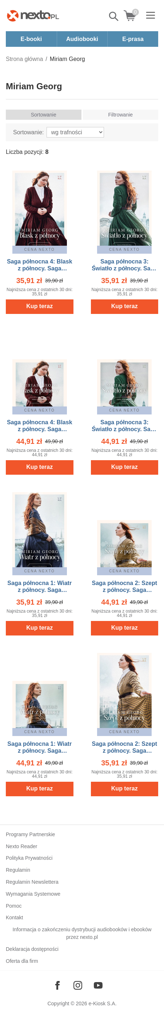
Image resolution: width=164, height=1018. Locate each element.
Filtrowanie (120, 115)
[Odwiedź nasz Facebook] (57, 985)
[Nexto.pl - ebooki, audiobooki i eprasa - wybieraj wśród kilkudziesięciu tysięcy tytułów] (33, 16)
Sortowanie (43, 115)
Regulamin (18, 870)
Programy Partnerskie (30, 834)
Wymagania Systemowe (33, 894)
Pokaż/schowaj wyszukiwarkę (114, 16)
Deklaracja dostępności (32, 949)
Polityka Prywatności (29, 858)
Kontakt (14, 917)
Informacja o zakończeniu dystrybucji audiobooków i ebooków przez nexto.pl (81, 933)
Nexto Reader (21, 846)
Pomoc (14, 906)
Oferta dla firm (22, 961)
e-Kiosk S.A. (103, 1003)
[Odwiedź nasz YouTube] (98, 985)
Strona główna (24, 59)
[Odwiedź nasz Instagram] (78, 985)
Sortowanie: (28, 132)
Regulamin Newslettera (32, 882)
